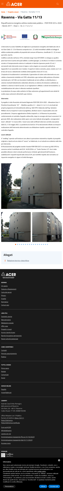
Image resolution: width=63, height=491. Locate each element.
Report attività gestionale (9, 339)
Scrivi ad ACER (6, 427)
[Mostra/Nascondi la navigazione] (2, 4)
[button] (15, 244)
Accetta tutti (54, 486)
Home (3, 12)
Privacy (3, 295)
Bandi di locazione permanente (11, 335)
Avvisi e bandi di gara (8, 332)
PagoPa (3, 389)
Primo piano (5, 368)
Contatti (4, 350)
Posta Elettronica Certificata (10, 423)
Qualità (3, 298)
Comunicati (5, 374)
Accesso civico (6, 443)
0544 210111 (19, 418)
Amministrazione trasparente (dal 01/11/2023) (16, 440)
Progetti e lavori (13, 12)
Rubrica (3, 357)
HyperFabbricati (6, 392)
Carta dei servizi (6, 292)
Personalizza (9, 486)
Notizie (3, 371)
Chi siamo (4, 286)
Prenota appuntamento (9, 353)
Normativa (4, 302)
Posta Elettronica (7, 420)
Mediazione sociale (7, 323)
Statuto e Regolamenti (8, 289)
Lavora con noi (6, 434)
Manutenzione (6, 320)
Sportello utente (6, 316)
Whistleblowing (6, 430)
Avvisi (3, 378)
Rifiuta (43, 486)
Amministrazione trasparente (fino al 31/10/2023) (17, 437)
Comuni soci (5, 305)
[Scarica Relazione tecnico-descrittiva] (16, 260)
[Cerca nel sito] (57, 4)
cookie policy (41, 471)
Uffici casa (4, 326)
